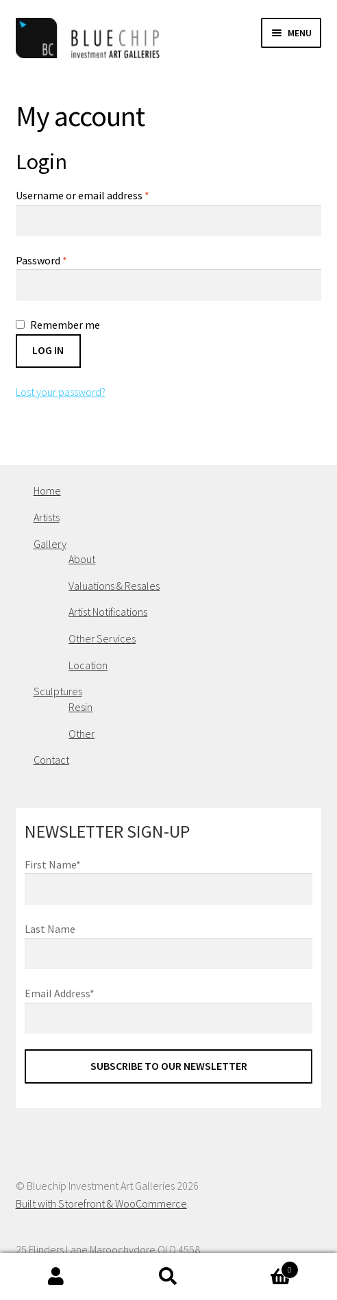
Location (88, 665)
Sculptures (58, 691)
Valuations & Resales (114, 585)
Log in (48, 350)
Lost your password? (60, 392)
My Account (56, 1276)
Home (47, 490)
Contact (51, 759)
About (81, 559)
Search (168, 1276)
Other (81, 733)
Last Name (50, 929)
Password (41, 260)
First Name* (53, 864)
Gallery (50, 544)
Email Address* (60, 993)
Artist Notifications (107, 611)
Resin (80, 707)
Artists (47, 517)
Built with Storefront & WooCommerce (101, 1203)
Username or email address (82, 195)
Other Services (102, 638)
